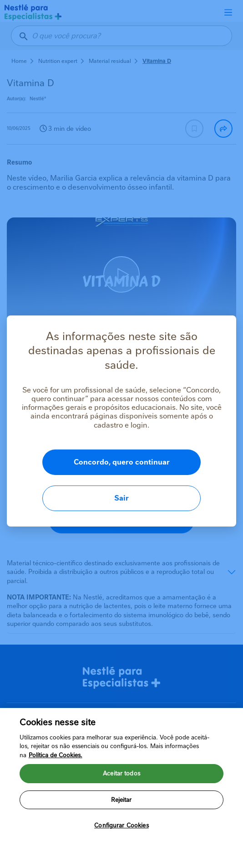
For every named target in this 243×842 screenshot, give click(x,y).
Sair (121, 498)
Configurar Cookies (121, 833)
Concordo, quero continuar (122, 462)
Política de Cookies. (55, 762)
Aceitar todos (121, 781)
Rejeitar (121, 807)
